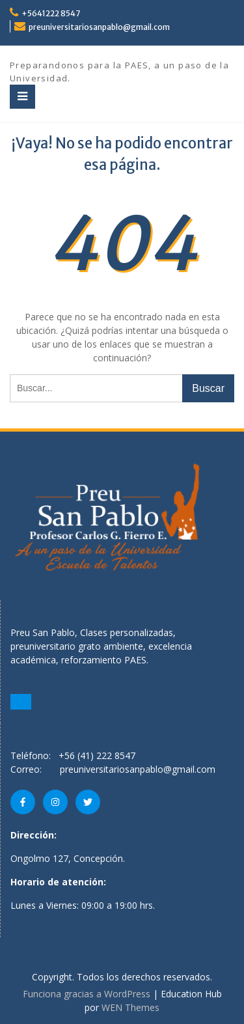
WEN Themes (130, 1007)
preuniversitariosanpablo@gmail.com (99, 27)
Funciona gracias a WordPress (86, 994)
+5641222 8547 (50, 13)
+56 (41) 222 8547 (97, 755)
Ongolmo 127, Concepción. (67, 858)
